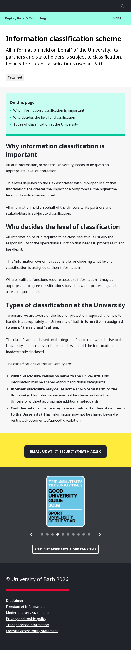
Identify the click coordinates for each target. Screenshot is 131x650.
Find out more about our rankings (65, 549)
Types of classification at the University (45, 124)
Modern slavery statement (27, 612)
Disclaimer (15, 600)
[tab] (42, 534)
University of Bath (65, 6)
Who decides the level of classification (44, 117)
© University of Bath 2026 (37, 579)
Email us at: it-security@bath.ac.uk (65, 451)
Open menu (8, 6)
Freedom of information (25, 606)
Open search (122, 6)
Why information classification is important (48, 110)
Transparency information (27, 624)
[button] (31, 534)
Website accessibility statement (32, 631)
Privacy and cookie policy (26, 618)
